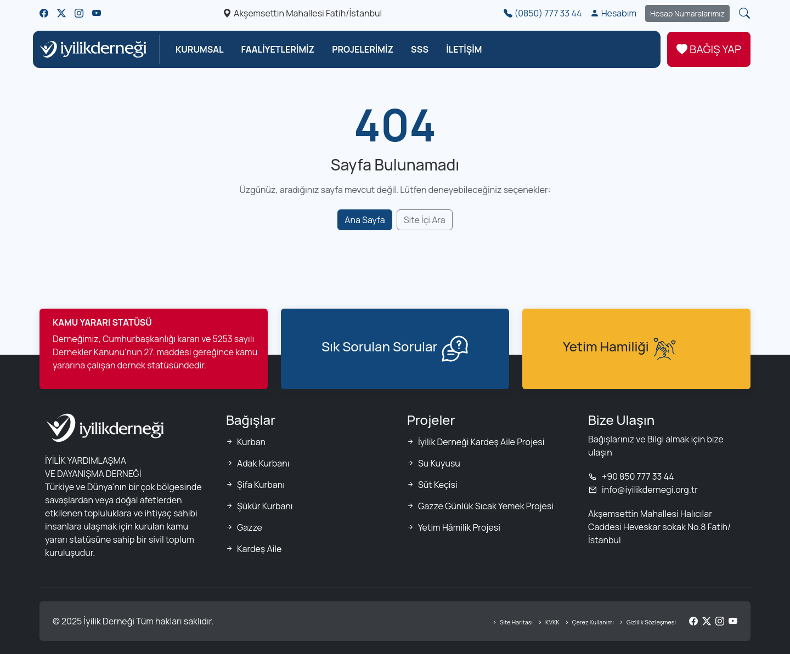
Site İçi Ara (424, 220)
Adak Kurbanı (263, 463)
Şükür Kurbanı (265, 506)
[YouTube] (733, 621)
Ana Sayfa (365, 220)
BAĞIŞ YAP (708, 49)
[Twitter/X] (706, 621)
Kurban (251, 442)
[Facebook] (693, 621)
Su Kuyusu (439, 463)
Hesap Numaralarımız (687, 13)
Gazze (249, 527)
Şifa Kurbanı (261, 485)
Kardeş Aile (259, 549)
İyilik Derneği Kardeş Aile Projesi (481, 442)
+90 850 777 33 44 (631, 476)
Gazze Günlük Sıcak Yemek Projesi (486, 506)
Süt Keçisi (438, 485)
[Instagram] (719, 621)
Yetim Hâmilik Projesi (459, 527)
